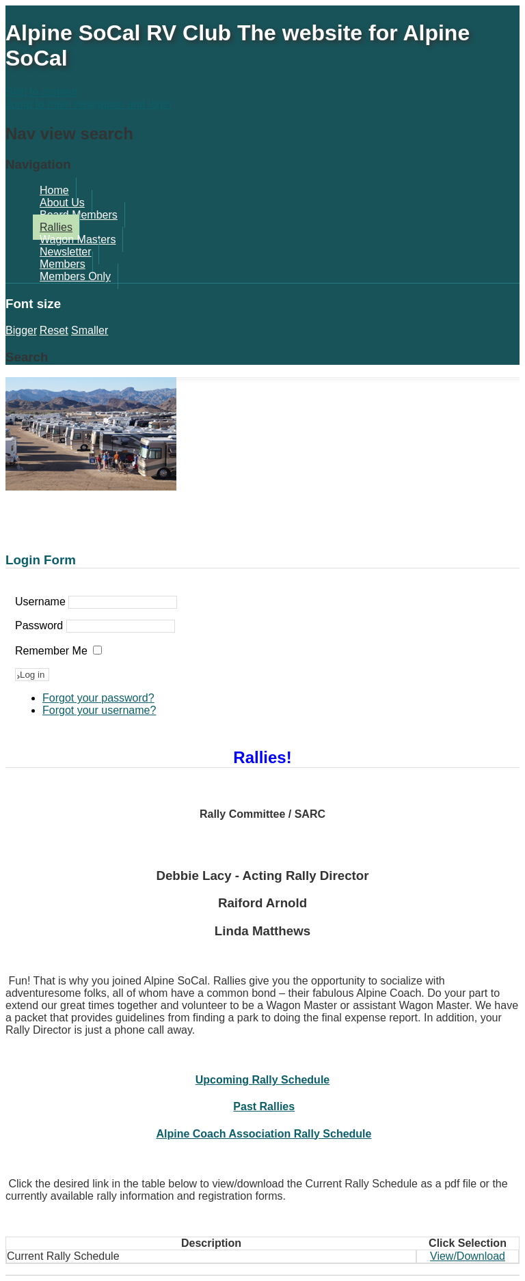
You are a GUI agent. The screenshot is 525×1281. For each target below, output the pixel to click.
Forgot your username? (99, 710)
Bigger (20, 330)
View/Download (467, 1256)
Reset (54, 330)
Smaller (89, 330)
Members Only (75, 276)
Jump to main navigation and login (88, 104)
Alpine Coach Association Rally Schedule (263, 1134)
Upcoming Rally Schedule (262, 1080)
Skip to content (41, 92)
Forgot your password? (98, 698)
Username (40, 601)
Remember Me (51, 651)
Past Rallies (264, 1106)
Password (39, 625)
